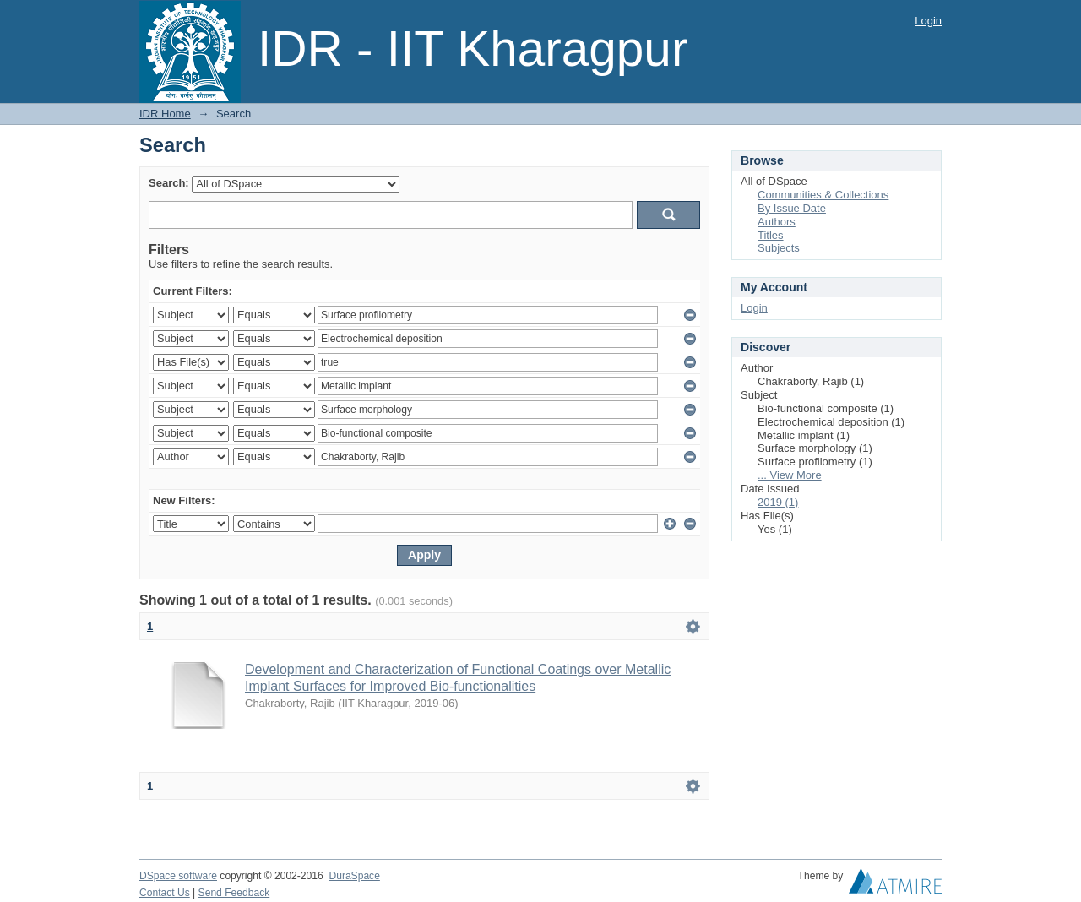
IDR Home (165, 113)
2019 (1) (778, 502)
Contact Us (164, 893)
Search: (169, 183)
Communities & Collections (823, 194)
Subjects (779, 248)
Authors (777, 221)
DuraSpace (354, 876)
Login (928, 20)
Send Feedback (234, 893)
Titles (771, 235)
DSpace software (178, 876)
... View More (790, 475)
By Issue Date (792, 208)
